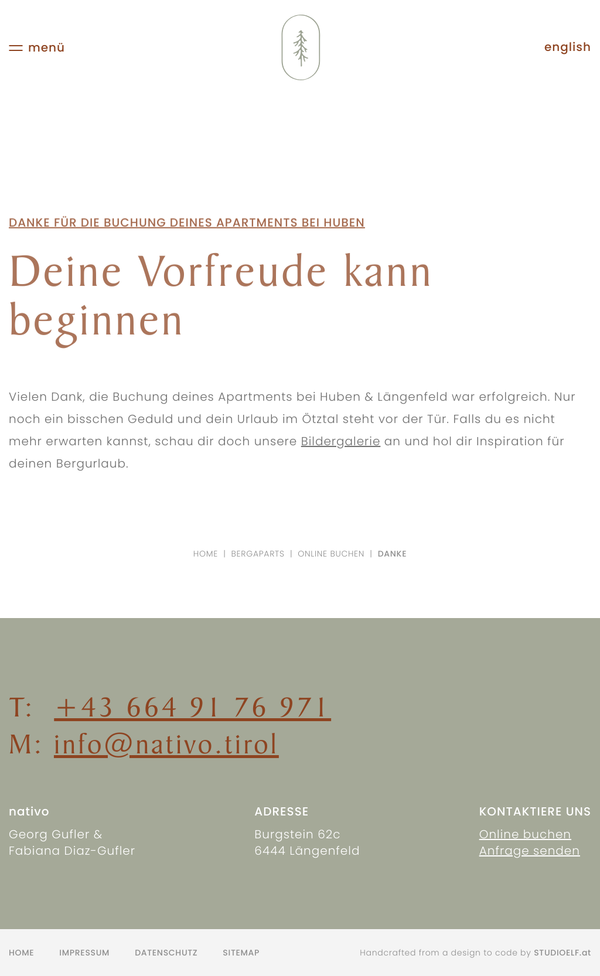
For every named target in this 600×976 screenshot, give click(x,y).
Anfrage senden (529, 850)
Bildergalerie (341, 446)
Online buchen (331, 554)
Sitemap (241, 952)
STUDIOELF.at (562, 952)
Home (205, 554)
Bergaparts (258, 554)
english (567, 47)
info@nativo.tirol (166, 743)
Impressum (84, 952)
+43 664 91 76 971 (192, 706)
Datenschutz (166, 952)
